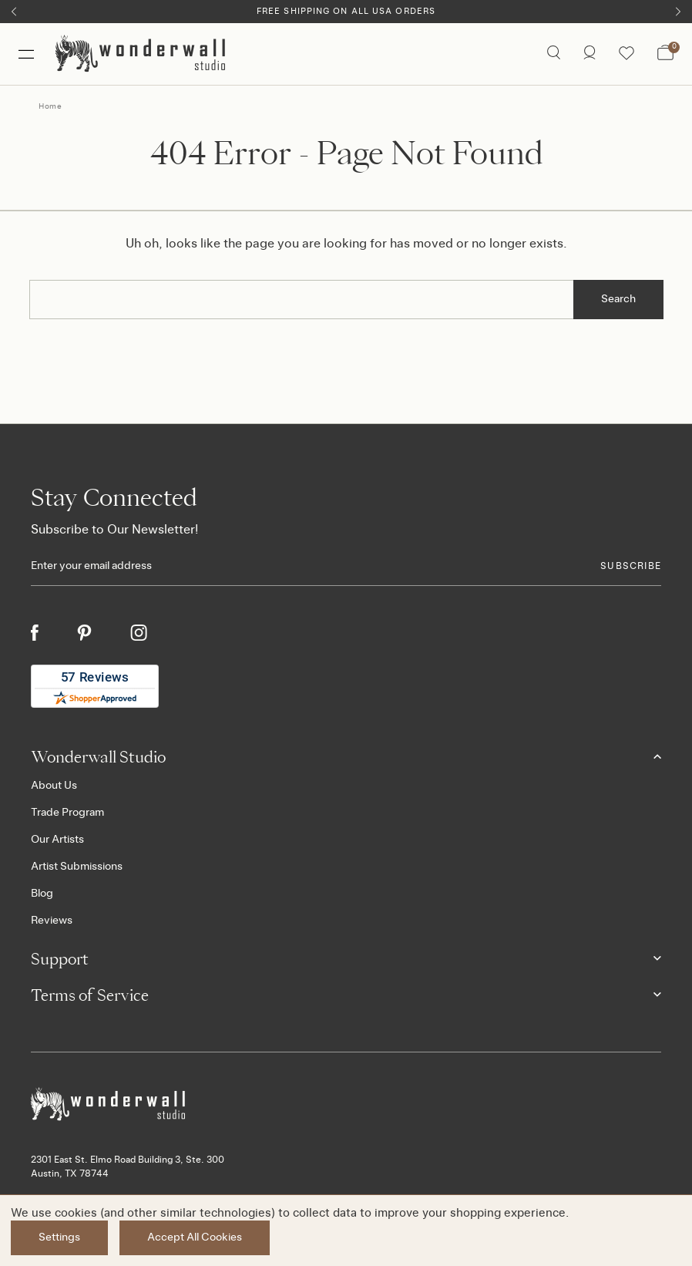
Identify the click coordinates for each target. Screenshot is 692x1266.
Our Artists (57, 839)
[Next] (678, 11)
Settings (59, 1237)
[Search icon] (553, 54)
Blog (42, 893)
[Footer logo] (346, 1104)
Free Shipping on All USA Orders (346, 11)
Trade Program (67, 812)
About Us (54, 785)
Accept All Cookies (194, 1237)
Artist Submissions (77, 866)
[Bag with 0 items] (665, 54)
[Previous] (13, 11)
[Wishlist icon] (626, 54)
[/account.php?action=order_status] (589, 54)
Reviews (51, 920)
